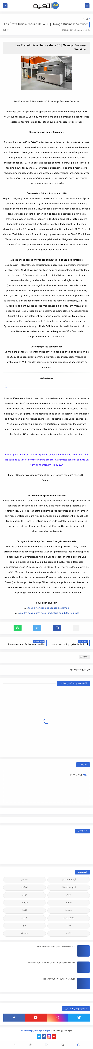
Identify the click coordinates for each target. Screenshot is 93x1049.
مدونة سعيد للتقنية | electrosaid (35, 1031)
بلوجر (68, 895)
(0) (6, 30)
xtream (24, 933)
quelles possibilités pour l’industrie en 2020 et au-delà (49, 613)
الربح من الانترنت (68, 887)
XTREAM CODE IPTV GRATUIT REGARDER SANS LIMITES (51, 963)
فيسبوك (68, 910)
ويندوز (85, 19)
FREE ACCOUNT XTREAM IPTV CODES (59, 979)
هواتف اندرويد (68, 918)
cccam (68, 926)
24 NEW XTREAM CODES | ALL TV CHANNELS (56, 947)
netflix (68, 933)
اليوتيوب (24, 887)
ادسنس (24, 880)
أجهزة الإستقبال (69, 880)
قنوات (24, 910)
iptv (24, 926)
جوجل (24, 895)
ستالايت (68, 903)
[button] (57, 628)
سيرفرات (24, 903)
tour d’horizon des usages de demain (49, 608)
